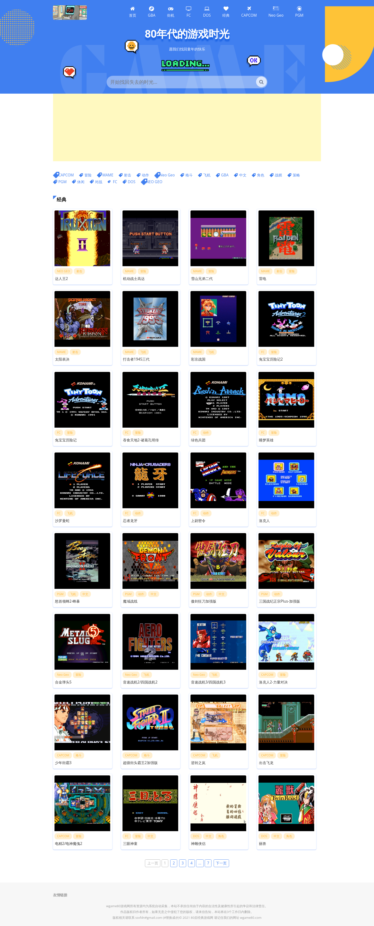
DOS (132, 181)
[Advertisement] (187, 127)
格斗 (189, 175)
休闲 (80, 181)
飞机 (207, 175)
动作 (145, 175)
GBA (225, 175)
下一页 (221, 863)
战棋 (278, 175)
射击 (127, 175)
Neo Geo (167, 175)
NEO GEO (154, 181)
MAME (107, 175)
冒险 (88, 175)
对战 (98, 181)
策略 (296, 175)
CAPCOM (66, 175)
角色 (260, 175)
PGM (62, 181)
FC (115, 181)
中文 (242, 175)
